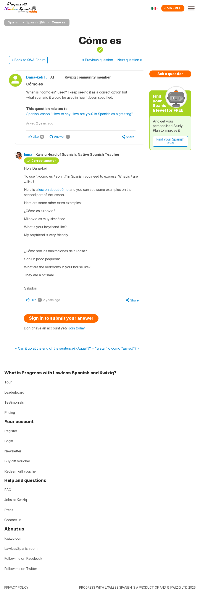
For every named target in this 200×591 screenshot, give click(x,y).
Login (8, 441)
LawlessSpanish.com (20, 548)
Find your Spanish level (170, 141)
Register (10, 431)
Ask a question (170, 74)
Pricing (9, 412)
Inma (28, 154)
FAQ (7, 490)
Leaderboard (14, 392)
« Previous (97, 60)
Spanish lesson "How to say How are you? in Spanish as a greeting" (79, 114)
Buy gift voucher (17, 461)
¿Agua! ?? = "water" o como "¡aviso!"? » (107, 348)
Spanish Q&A (35, 22)
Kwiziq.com (13, 538)
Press (8, 510)
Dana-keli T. (36, 77)
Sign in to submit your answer (61, 318)
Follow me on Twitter (20, 568)
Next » (129, 60)
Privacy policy (16, 587)
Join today (76, 328)
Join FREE (172, 8)
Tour (8, 382)
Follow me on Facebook (23, 558)
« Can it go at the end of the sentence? (45, 348)
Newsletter (12, 451)
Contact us (12, 520)
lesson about (54, 189)
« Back (28, 60)
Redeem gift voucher (20, 471)
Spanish (13, 22)
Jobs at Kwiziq (15, 500)
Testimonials (14, 402)
